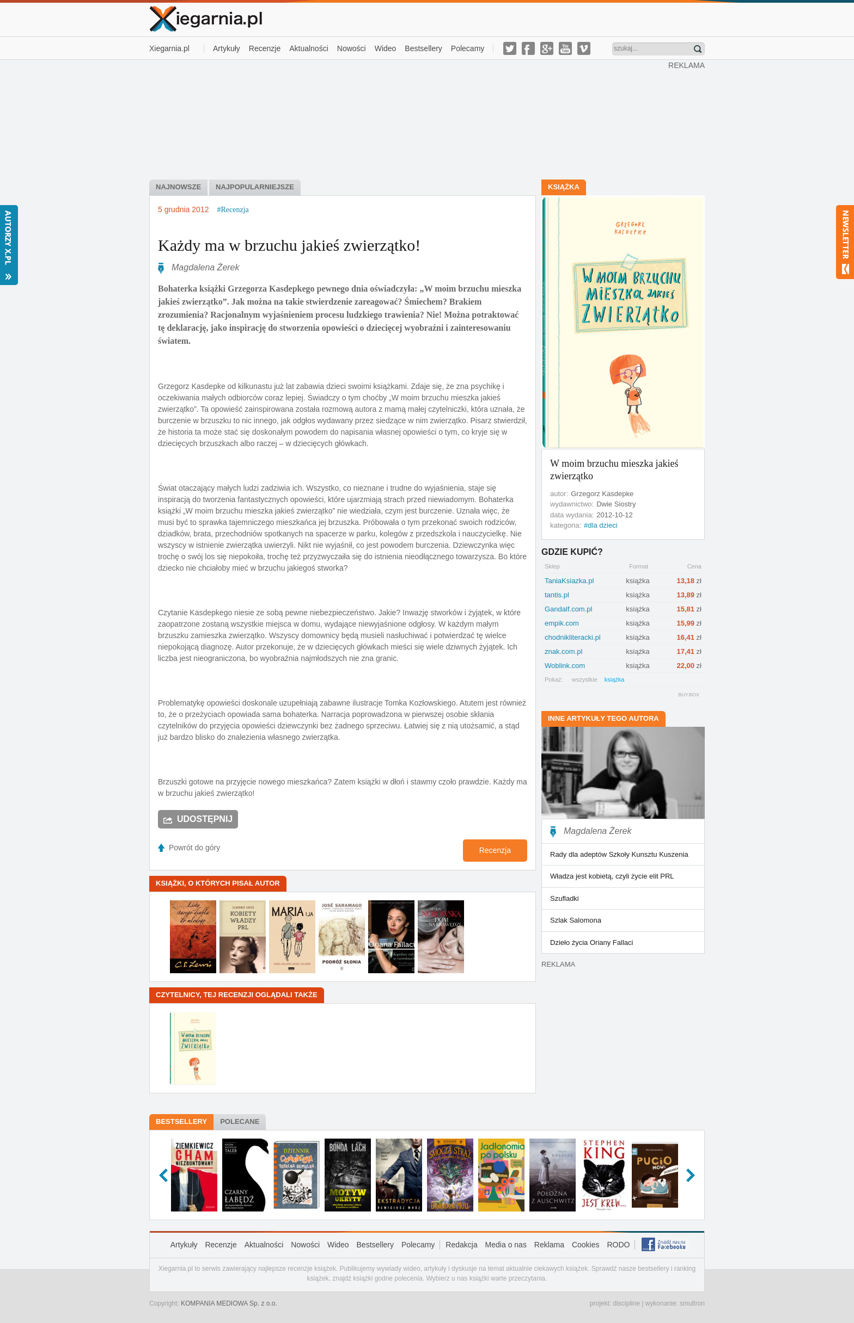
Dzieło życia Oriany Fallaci (591, 942)
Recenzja (495, 850)
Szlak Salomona (575, 920)
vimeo (583, 48)
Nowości (351, 48)
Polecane (239, 1121)
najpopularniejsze (255, 187)
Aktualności (308, 48)
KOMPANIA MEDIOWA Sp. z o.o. (229, 1303)
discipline (626, 1303)
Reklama (549, 1244)
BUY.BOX (688, 694)
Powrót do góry (194, 847)
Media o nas (506, 1244)
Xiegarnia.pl (169, 48)
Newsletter (845, 242)
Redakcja (461, 1244)
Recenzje (264, 48)
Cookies (586, 1244)
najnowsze (178, 187)
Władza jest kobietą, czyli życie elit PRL (612, 876)
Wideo (385, 48)
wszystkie (584, 679)
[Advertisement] (409, 118)
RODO (618, 1244)
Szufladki (564, 898)
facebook (528, 48)
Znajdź (697, 49)
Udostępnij (205, 819)
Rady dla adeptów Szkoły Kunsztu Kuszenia (619, 854)
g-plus (546, 48)
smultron (692, 1303)
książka (615, 679)
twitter (509, 48)
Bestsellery (423, 48)
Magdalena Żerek (206, 267)
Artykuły (226, 48)
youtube (565, 48)
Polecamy (467, 48)
